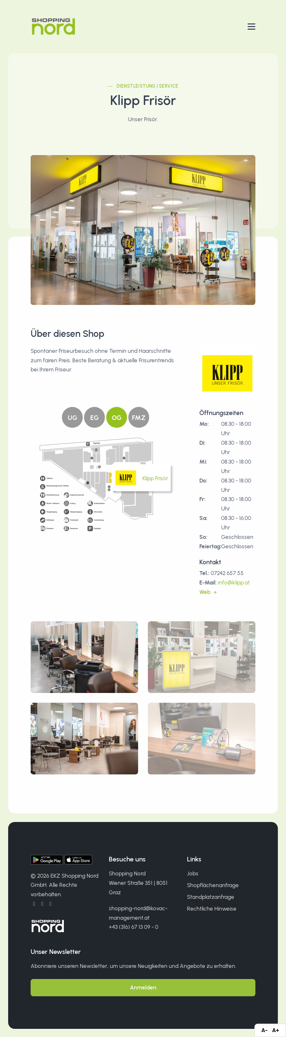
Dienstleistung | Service (148, 86)
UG (72, 418)
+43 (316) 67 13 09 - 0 (133, 927)
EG (94, 418)
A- (264, 1030)
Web (205, 592)
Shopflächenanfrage (213, 885)
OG (117, 418)
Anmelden (143, 987)
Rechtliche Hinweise (211, 908)
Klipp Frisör (155, 478)
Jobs (192, 873)
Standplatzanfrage (210, 897)
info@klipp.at (234, 582)
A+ (275, 1030)
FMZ (139, 418)
